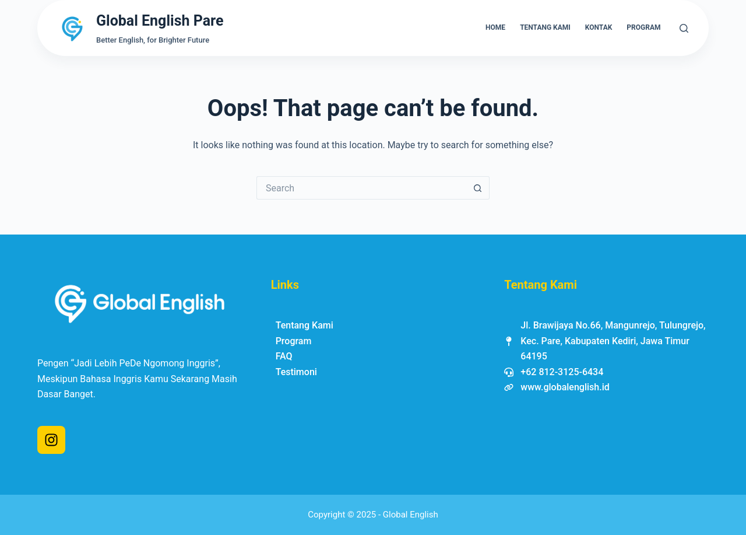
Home (495, 27)
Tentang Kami (545, 27)
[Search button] (478, 188)
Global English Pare (159, 20)
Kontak (599, 27)
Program (643, 27)
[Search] (684, 28)
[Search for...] (361, 188)
